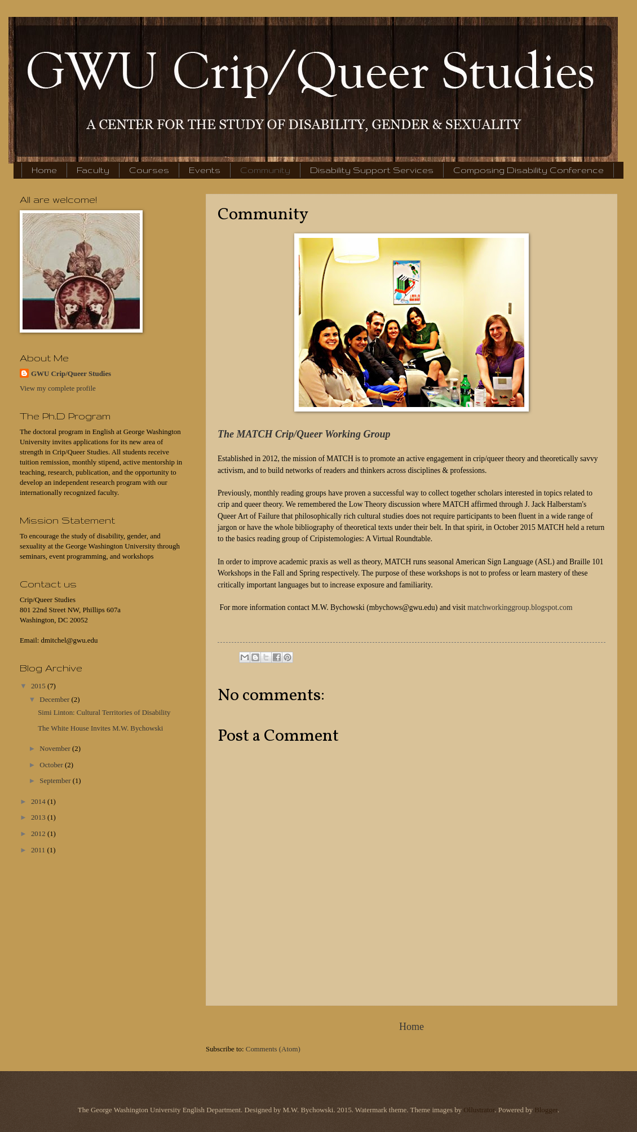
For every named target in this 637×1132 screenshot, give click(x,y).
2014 (39, 802)
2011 (39, 850)
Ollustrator (478, 1110)
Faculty (93, 170)
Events (204, 170)
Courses (149, 170)
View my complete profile (58, 388)
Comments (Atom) (273, 1049)
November (55, 749)
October (52, 765)
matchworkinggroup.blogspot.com (519, 607)
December (55, 700)
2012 (39, 834)
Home (44, 170)
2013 (39, 817)
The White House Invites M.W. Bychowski (100, 728)
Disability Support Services (371, 170)
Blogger (546, 1110)
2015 (39, 686)
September (55, 781)
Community (265, 170)
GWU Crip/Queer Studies (71, 374)
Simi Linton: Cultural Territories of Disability (104, 713)
